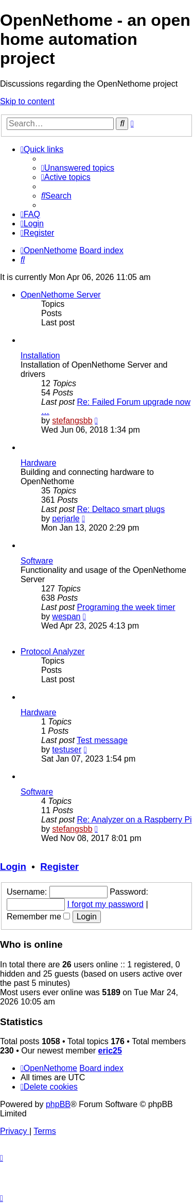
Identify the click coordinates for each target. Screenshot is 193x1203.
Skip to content (27, 101)
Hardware (38, 462)
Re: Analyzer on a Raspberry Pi (134, 819)
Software (37, 560)
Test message (102, 740)
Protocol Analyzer (53, 651)
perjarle (65, 518)
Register (59, 866)
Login (13, 866)
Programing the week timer (126, 607)
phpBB (58, 1104)
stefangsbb (72, 420)
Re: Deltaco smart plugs (121, 509)
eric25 (110, 1050)
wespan (66, 616)
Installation (40, 355)
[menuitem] (77, 167)
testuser (66, 749)
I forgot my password (105, 904)
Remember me (38, 916)
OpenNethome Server (61, 294)
